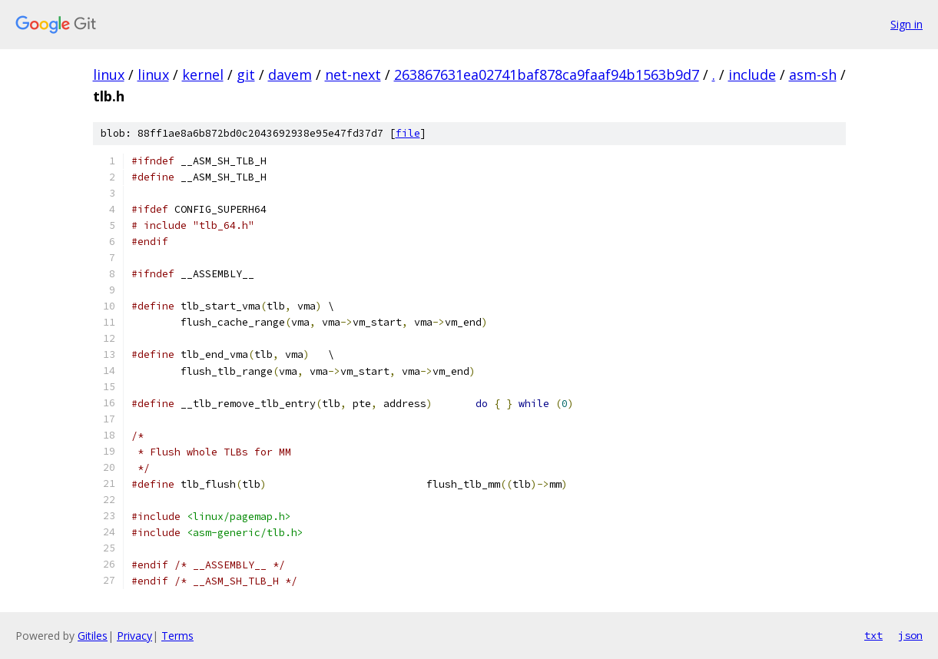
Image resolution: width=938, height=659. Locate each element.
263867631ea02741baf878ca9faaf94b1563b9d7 (546, 74)
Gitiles (93, 635)
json (910, 635)
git (246, 74)
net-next (353, 74)
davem (290, 74)
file (408, 133)
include (752, 74)
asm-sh (813, 74)
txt (873, 635)
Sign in (906, 24)
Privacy (134, 635)
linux (108, 74)
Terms (177, 635)
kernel (203, 74)
